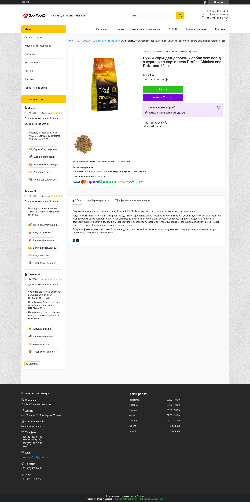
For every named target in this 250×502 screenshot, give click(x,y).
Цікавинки (30, 54)
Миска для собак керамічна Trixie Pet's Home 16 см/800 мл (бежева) (44, 211)
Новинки (119, 29)
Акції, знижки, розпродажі (146, 29)
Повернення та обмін (36, 87)
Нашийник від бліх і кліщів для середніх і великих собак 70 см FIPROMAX (44, 315)
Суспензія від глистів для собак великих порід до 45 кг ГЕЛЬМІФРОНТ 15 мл (44, 294)
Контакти (220, 29)
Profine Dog (113, 41)
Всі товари (101, 29)
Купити (163, 89)
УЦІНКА (173, 29)
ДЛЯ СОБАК (83, 41)
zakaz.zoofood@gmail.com (35, 457)
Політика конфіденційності (151, 499)
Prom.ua (140, 496)
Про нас (29, 71)
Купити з (163, 97)
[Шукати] (180, 15)
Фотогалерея (32, 62)
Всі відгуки (31, 363)
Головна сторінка (34, 37)
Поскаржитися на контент (125, 499)
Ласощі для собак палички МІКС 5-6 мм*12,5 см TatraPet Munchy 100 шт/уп (44, 135)
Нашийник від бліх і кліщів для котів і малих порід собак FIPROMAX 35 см (44, 305)
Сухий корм (98, 41)
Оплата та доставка (196, 29)
